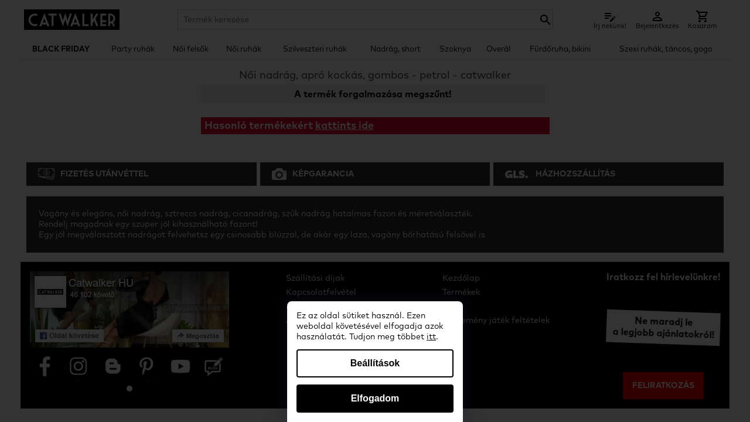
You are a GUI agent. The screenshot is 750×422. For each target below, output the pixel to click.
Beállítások (375, 363)
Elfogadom (375, 398)
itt (431, 337)
